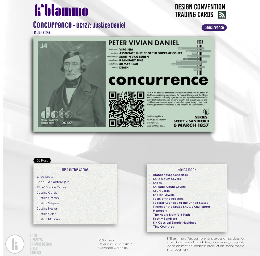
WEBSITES (36, 240)
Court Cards (161, 191)
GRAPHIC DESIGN (41, 244)
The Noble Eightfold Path (171, 214)
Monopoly (160, 210)
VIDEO (34, 248)
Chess (157, 183)
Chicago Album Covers (169, 187)
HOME (34, 235)
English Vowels (163, 195)
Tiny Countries (163, 226)
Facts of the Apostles (168, 199)
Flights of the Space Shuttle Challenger (181, 207)
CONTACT (35, 252)
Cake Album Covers (167, 179)
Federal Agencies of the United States (180, 203)
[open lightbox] (123, 84)
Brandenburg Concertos (170, 175)
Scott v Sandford (165, 218)
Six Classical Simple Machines (174, 222)
